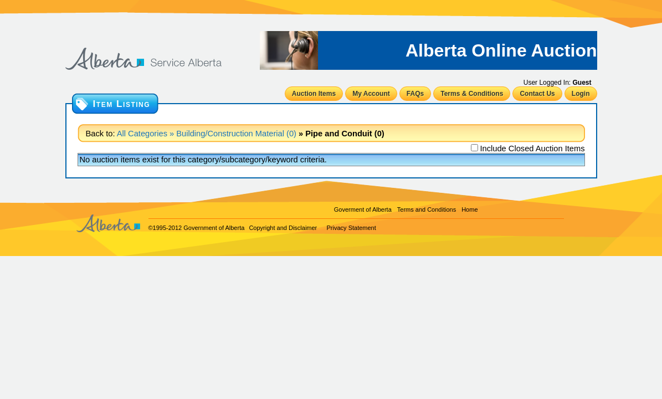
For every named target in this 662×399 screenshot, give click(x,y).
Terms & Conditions (471, 94)
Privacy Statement (351, 227)
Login (581, 94)
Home (469, 209)
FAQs (415, 94)
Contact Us (537, 94)
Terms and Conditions (426, 209)
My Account (371, 94)
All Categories (142, 133)
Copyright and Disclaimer (283, 227)
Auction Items (314, 94)
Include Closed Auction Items (532, 148)
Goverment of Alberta (363, 209)
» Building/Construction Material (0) (231, 133)
